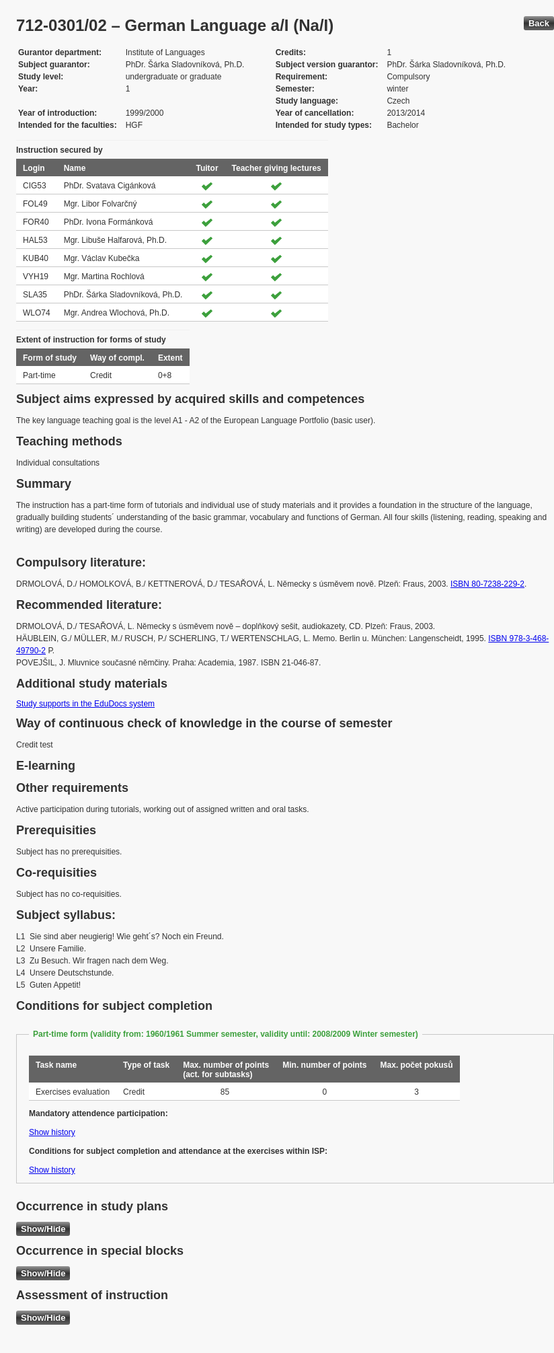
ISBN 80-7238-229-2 (487, 584)
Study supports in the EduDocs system (85, 703)
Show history (52, 1132)
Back (538, 23)
